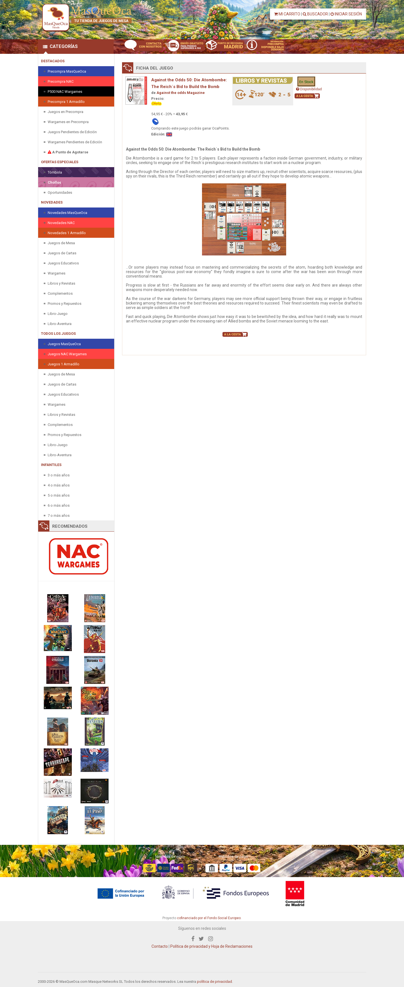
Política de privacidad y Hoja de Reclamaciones (211, 946)
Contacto (160, 946)
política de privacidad (214, 981)
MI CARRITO (287, 14)
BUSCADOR (315, 14)
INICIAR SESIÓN (346, 14)
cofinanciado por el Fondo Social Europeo (209, 918)
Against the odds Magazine (181, 93)
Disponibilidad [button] (309, 89)
